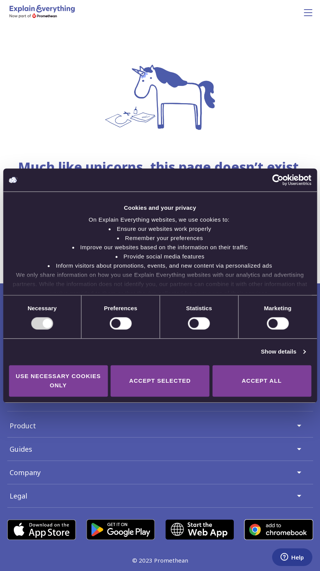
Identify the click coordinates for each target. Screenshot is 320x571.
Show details (279, 352)
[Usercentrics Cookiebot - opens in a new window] (277, 180)
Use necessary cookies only (58, 380)
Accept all (262, 380)
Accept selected (160, 380)
